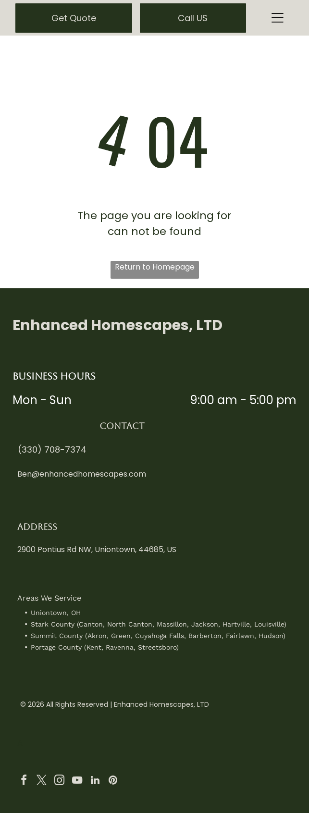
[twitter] (41, 781)
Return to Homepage (155, 266)
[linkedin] (95, 781)
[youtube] (77, 781)
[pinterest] (113, 781)
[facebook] (24, 781)
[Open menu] (278, 18)
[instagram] (59, 781)
